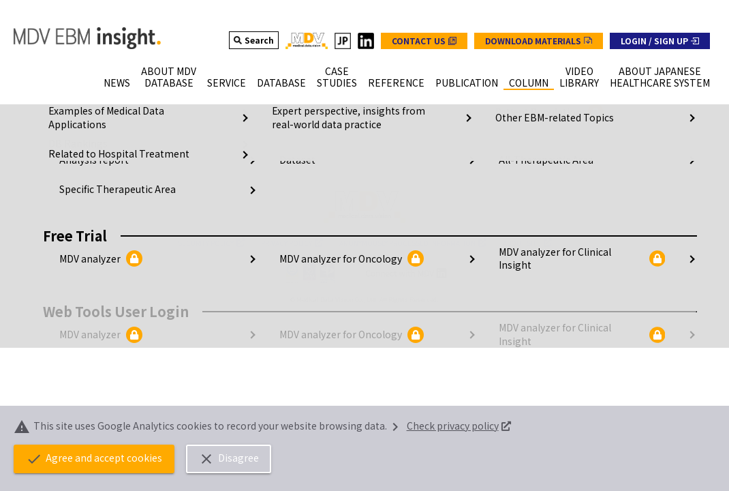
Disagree (238, 459)
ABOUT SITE (527, 243)
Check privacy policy (449, 425)
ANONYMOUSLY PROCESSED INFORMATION (412, 243)
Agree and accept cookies (97, 459)
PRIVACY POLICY (292, 243)
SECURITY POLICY (211, 243)
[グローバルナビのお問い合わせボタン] (424, 41)
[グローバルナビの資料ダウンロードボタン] (538, 41)
